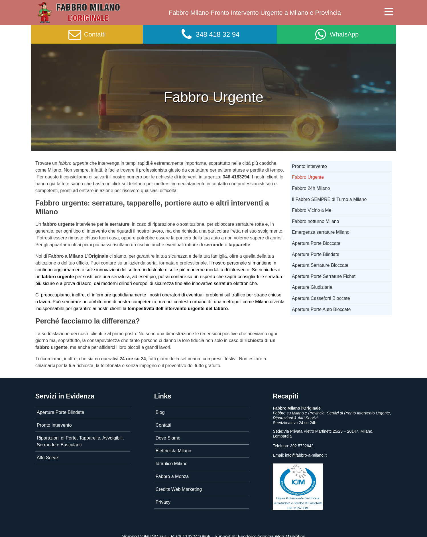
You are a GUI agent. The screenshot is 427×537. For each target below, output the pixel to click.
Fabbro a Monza (172, 476)
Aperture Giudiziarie (312, 287)
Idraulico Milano (172, 463)
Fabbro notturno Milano (315, 221)
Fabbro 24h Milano (311, 188)
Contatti (163, 425)
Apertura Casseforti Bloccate (321, 298)
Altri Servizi (48, 457)
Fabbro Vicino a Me (311, 210)
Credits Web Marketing (179, 489)
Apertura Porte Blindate (315, 254)
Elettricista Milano (173, 450)
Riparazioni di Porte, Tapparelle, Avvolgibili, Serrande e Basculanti (80, 441)
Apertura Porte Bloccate (316, 243)
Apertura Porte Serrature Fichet (323, 276)
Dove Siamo (168, 438)
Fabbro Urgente (308, 177)
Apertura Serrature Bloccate (320, 265)
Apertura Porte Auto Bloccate (321, 309)
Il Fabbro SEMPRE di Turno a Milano (329, 199)
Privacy (163, 502)
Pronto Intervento (309, 166)
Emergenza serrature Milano (320, 232)
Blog (160, 412)
